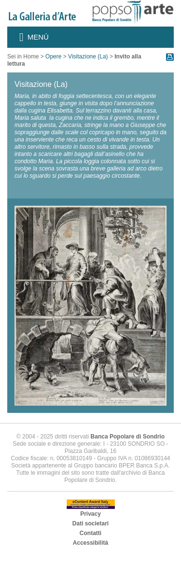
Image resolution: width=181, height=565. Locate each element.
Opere (53, 56)
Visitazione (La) (88, 56)
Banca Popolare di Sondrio (128, 436)
